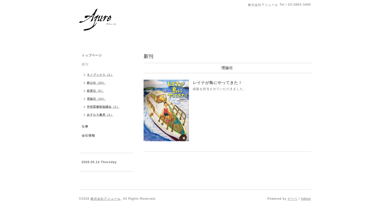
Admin (306, 199)
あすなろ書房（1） (100, 114)
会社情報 (88, 135)
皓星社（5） (95, 90)
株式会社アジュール (105, 199)
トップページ (92, 55)
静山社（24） (96, 82)
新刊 (85, 64)
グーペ (292, 199)
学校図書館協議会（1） (103, 106)
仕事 (85, 126)
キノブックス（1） (100, 74)
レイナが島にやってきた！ (217, 82)
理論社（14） (96, 98)
